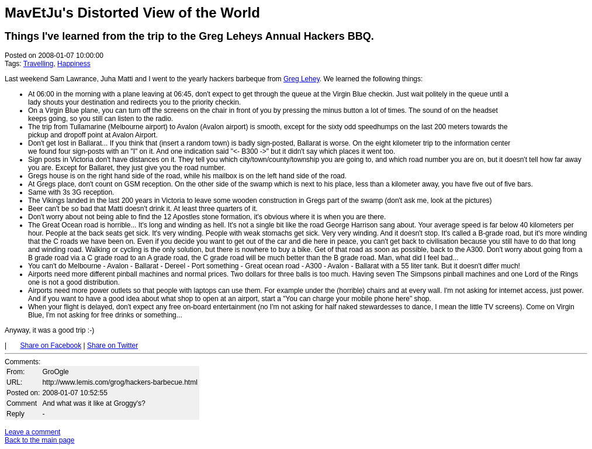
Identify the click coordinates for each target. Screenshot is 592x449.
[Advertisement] (552, 75)
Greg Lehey (301, 79)
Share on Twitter (112, 345)
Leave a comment (32, 432)
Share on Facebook (50, 345)
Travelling (38, 64)
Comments (22, 362)
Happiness (74, 64)
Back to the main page (39, 440)
